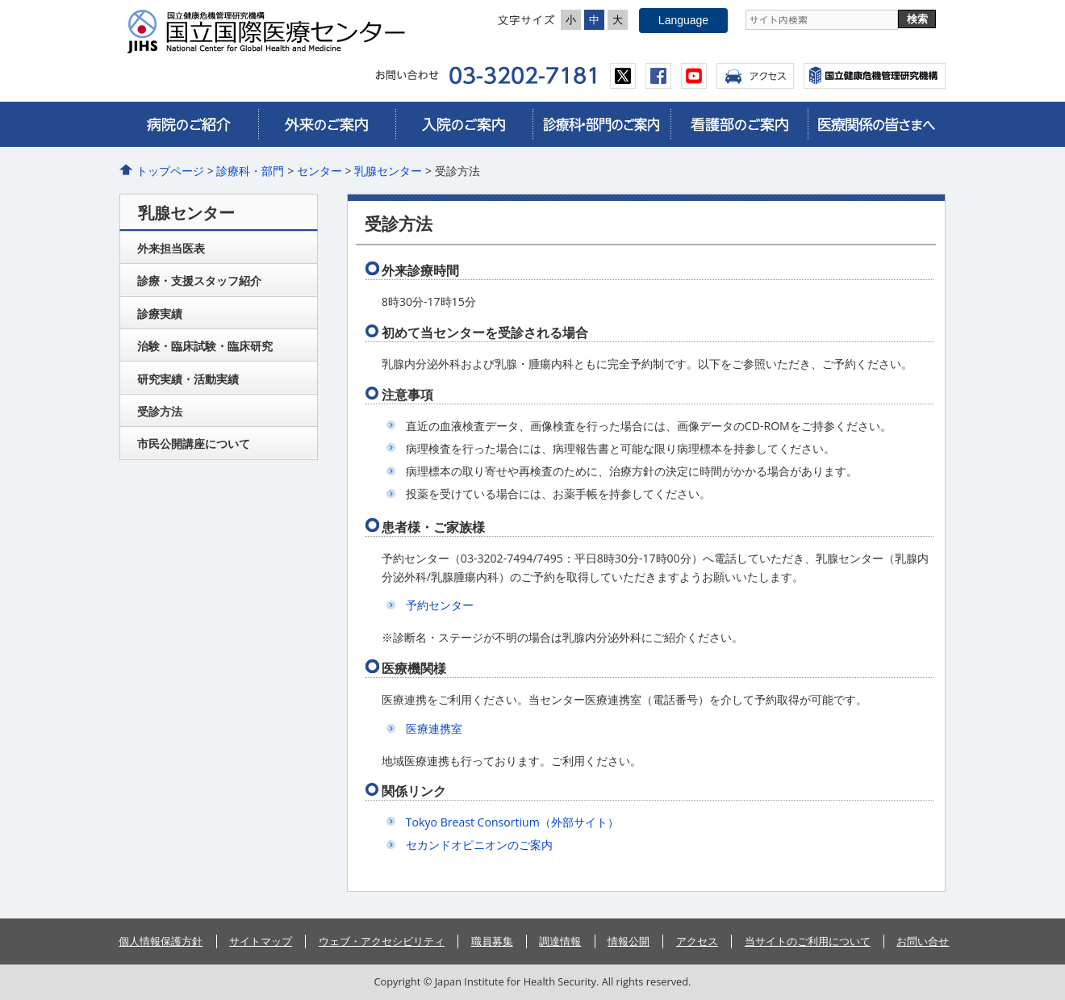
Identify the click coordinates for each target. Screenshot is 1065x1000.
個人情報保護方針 (161, 941)
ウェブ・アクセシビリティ (382, 941)
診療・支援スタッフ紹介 (199, 280)
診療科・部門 (250, 170)
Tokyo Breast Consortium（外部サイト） (512, 822)
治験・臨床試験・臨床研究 (205, 346)
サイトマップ (260, 941)
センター (319, 170)
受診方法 (159, 411)
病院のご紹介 (188, 124)
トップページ (170, 170)
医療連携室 (434, 728)
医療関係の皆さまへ (876, 124)
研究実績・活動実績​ (188, 379)
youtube (694, 76)
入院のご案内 (463, 124)
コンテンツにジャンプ (0, 0)
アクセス (755, 76)
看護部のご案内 (739, 124)
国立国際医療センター (272, 31)
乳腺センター (388, 170)
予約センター (440, 605)
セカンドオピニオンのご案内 (479, 844)
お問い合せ (922, 941)
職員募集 (492, 941)
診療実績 (159, 313)
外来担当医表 (171, 248)
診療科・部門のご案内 (601, 124)
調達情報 (560, 941)
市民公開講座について (193, 443)
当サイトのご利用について (808, 941)
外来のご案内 (326, 124)
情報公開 (628, 941)
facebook (658, 76)
